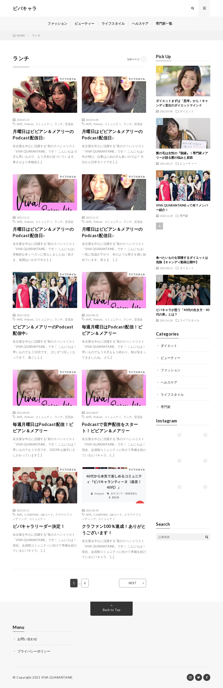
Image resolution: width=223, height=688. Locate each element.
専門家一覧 (164, 23)
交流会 (69, 123)
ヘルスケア (140, 23)
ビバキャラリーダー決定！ (39, 526)
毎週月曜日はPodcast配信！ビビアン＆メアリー (112, 330)
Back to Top (111, 610)
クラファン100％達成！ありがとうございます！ (114, 529)
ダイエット (187, 111)
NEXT (132, 583)
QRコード (47, 514)
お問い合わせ (27, 639)
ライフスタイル (113, 23)
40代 (19, 123)
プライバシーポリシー (33, 651)
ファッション (57, 23)
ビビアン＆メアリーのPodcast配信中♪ (43, 330)
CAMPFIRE (31, 514)
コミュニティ (43, 123)
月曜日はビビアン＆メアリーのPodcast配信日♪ (43, 134)
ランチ (58, 123)
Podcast (28, 123)
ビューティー (84, 23)
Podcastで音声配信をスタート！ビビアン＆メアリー (110, 427)
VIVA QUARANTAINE (56, 677)
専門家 (184, 215)
